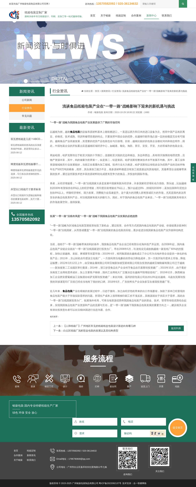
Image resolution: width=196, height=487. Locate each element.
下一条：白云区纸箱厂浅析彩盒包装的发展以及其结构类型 (85, 330)
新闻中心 (151, 15)
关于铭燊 (106, 15)
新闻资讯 (105, 91)
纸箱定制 (121, 15)
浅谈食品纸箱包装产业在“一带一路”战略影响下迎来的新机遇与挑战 (154, 91)
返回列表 (176, 328)
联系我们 (167, 15)
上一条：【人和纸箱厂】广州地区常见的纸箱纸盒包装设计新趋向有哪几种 (94, 326)
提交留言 (178, 427)
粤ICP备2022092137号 (110, 483)
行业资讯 (116, 91)
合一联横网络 (139, 483)
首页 (92, 15)
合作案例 (136, 15)
